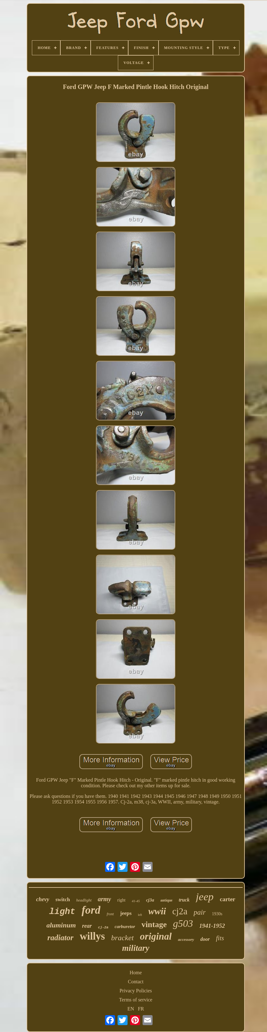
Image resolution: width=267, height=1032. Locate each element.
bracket (122, 938)
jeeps (126, 913)
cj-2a (103, 927)
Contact (136, 981)
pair (199, 912)
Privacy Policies (135, 990)
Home (135, 972)
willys (92, 936)
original (156, 936)
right (121, 900)
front (110, 914)
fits (220, 938)
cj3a (150, 899)
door (205, 939)
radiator (60, 937)
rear (87, 926)
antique (166, 900)
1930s (217, 914)
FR (141, 1008)
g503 (183, 923)
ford (91, 910)
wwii (157, 911)
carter (227, 899)
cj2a (179, 911)
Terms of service (135, 999)
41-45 (136, 901)
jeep (205, 896)
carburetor (125, 926)
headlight (84, 900)
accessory (186, 939)
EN (131, 1008)
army (104, 899)
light (62, 912)
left (140, 915)
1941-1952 (212, 925)
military (135, 948)
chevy (42, 899)
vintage (154, 924)
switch (62, 899)
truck (184, 899)
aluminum (61, 925)
